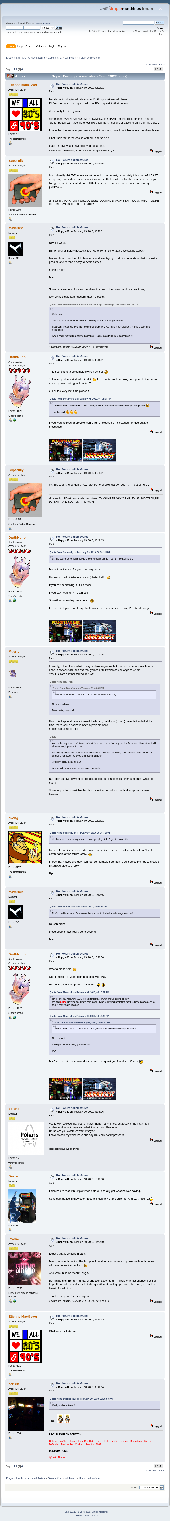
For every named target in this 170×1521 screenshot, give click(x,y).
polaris (13, 1109)
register (47, 23)
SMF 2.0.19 (70, 1512)
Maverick (15, 228)
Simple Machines (100, 1512)
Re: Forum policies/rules (72, 84)
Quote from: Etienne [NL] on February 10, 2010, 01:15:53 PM (81, 1399)
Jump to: (135, 1487)
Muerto (13, 651)
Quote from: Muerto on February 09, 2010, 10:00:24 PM (78, 906)
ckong (13, 818)
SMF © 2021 (84, 1512)
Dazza (13, 1176)
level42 (13, 1239)
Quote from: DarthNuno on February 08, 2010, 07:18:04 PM (80, 399)
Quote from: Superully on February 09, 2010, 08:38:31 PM (80, 552)
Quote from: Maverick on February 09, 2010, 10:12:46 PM (79, 1016)
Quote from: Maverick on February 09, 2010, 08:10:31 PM (79, 992)
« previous (151, 64)
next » (161, 64)
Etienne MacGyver (22, 85)
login (37, 23)
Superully (15, 160)
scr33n (13, 1384)
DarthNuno (16, 357)
